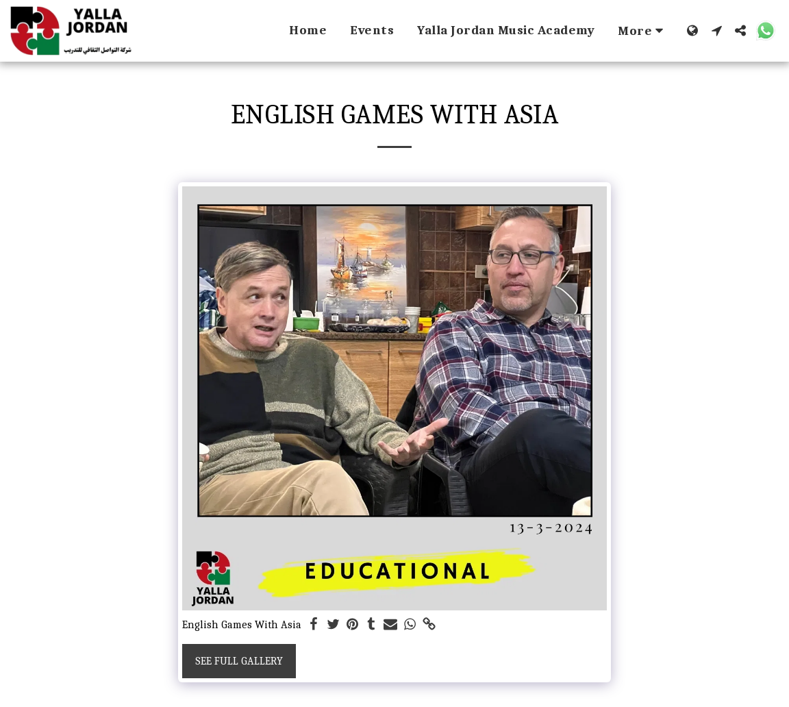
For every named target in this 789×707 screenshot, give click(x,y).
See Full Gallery (239, 661)
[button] (716, 30)
